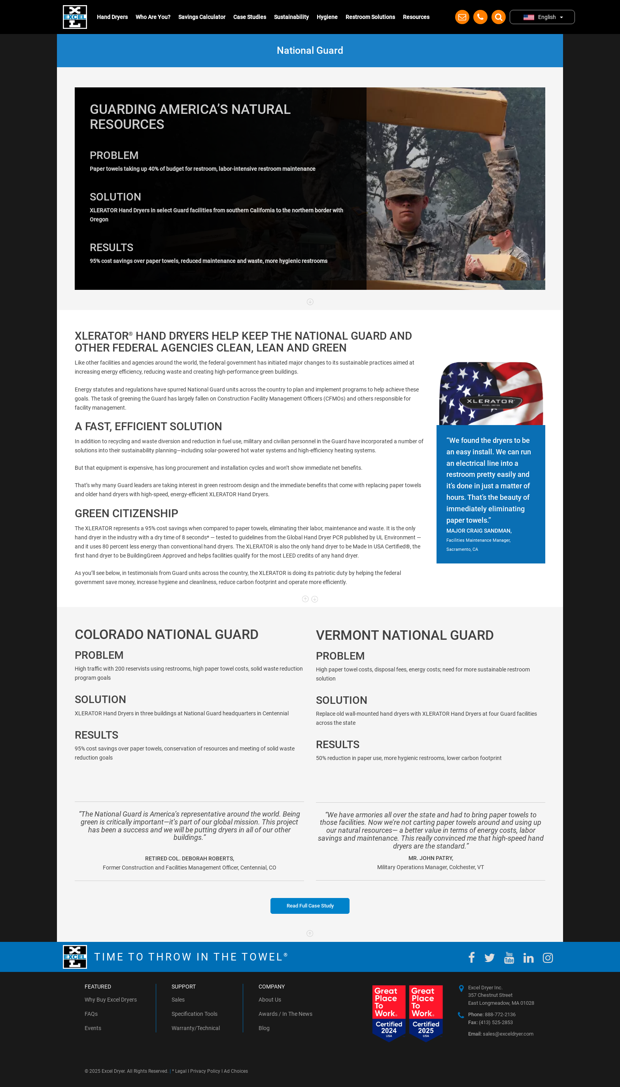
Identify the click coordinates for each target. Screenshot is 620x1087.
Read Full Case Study (310, 906)
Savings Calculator (201, 17)
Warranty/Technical (196, 1028)
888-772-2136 (492, 1014)
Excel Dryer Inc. (485, 988)
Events (93, 1028)
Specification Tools (194, 1014)
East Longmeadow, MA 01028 (501, 1003)
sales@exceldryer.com (500, 1034)
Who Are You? (153, 17)
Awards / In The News (285, 1014)
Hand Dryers (112, 17)
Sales (178, 999)
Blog (264, 1028)
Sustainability (291, 17)
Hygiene (327, 17)
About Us (270, 999)
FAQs (91, 1014)
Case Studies (249, 17)
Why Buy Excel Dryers (111, 999)
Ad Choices (236, 1071)
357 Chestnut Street (490, 995)
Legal (181, 1071)
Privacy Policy (205, 1071)
